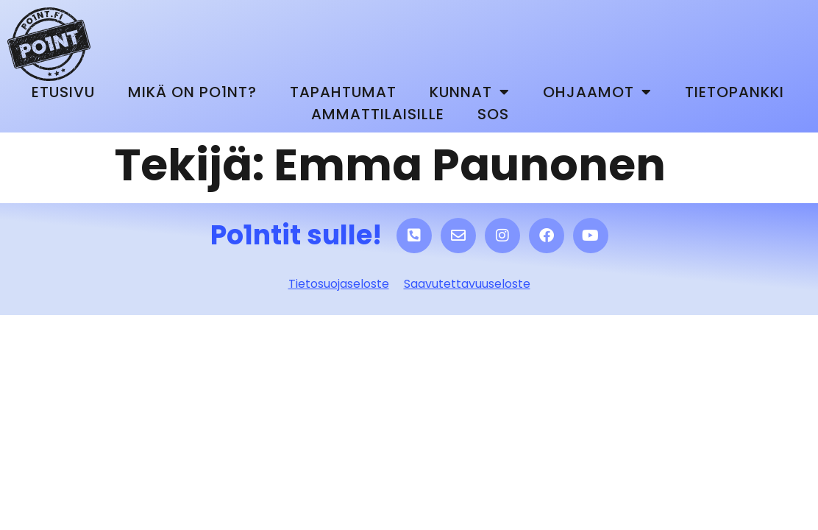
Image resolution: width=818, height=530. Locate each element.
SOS (493, 114)
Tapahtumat (343, 92)
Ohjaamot (597, 92)
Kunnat (470, 92)
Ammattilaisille (377, 114)
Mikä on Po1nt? (192, 92)
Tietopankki (734, 92)
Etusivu (63, 92)
